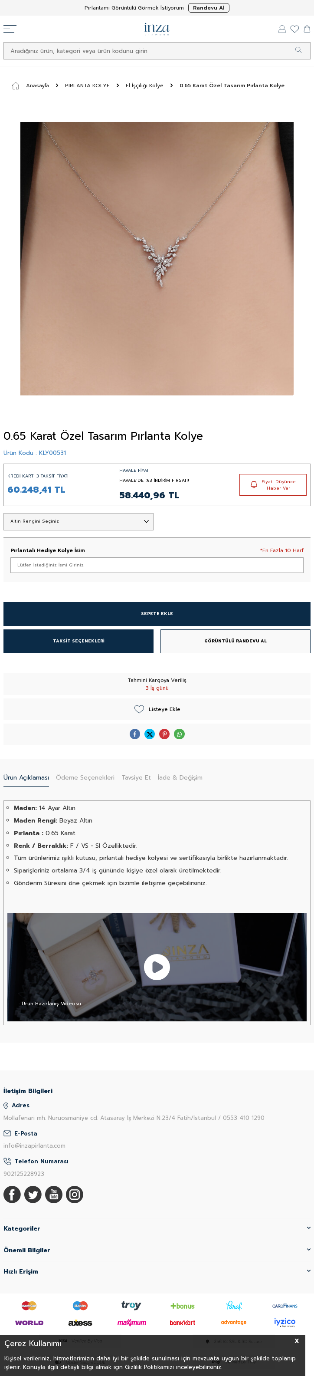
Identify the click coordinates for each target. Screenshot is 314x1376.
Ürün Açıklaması (26, 777)
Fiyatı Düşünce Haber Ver (273, 484)
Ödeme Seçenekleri (85, 777)
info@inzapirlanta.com (34, 1146)
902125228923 (23, 1174)
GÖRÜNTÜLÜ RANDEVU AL (235, 641)
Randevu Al (209, 8)
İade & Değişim (180, 777)
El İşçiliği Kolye (145, 85)
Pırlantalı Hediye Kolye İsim (47, 550)
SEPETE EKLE (157, 613)
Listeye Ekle (157, 709)
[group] (157, 258)
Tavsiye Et (136, 777)
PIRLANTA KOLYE (87, 85)
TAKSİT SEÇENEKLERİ (79, 641)
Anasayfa (30, 85)
